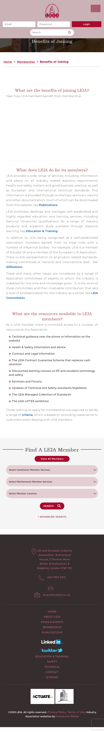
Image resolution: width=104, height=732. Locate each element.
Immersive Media (67, 716)
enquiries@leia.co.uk (56, 594)
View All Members (52, 458)
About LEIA (52, 616)
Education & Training (52, 656)
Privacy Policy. (57, 712)
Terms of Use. (76, 712)
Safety (52, 661)
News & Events (52, 622)
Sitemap (52, 677)
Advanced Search (52, 516)
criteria (27, 415)
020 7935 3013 (56, 577)
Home (7, 62)
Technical (52, 666)
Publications (48, 205)
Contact (52, 672)
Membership (26, 62)
